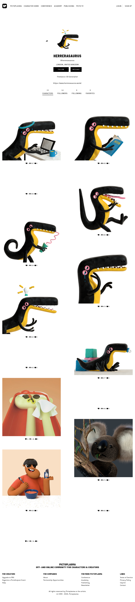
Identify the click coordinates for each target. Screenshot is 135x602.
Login (118, 6)
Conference (46, 6)
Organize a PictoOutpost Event (14, 580)
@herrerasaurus (67, 60)
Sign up (128, 6)
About (45, 577)
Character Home (31, 6)
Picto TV (79, 6)
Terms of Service (126, 577)
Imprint (123, 583)
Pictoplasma (16, 6)
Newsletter (85, 585)
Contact (123, 585)
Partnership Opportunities (53, 580)
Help (4, 583)
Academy (58, 6)
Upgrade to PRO (8, 577)
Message (76, 69)
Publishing (69, 6)
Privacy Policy (125, 580)
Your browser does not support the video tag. (31, 181)
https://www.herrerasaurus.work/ (67, 83)
